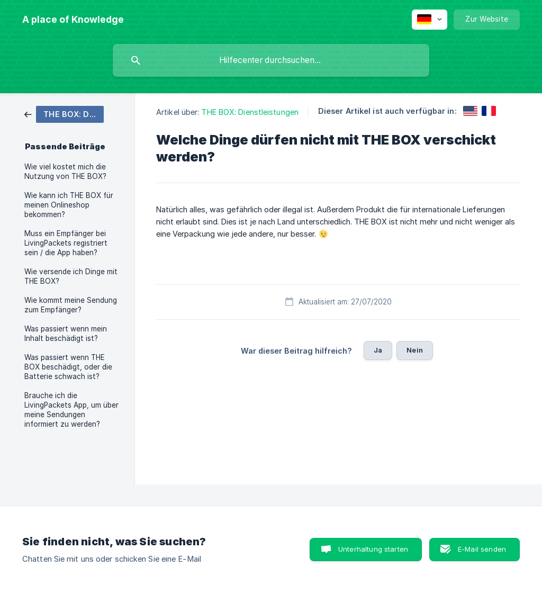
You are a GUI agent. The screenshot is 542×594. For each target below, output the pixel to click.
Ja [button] (378, 350)
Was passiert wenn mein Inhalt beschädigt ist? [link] (65, 334)
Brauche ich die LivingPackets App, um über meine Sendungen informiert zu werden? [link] (71, 409)
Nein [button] (414, 350)
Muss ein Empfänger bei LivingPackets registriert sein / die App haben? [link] (65, 243)
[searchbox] (271, 60)
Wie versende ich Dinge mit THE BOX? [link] (71, 276)
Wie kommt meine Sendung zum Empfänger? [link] (70, 305)
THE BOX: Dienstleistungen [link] (250, 111)
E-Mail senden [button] (482, 549)
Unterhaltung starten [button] (373, 549)
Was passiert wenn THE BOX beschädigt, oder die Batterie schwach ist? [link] (68, 367)
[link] (64, 114)
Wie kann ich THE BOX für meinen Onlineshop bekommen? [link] (68, 205)
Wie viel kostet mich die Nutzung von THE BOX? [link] (65, 172)
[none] (73, 20)
